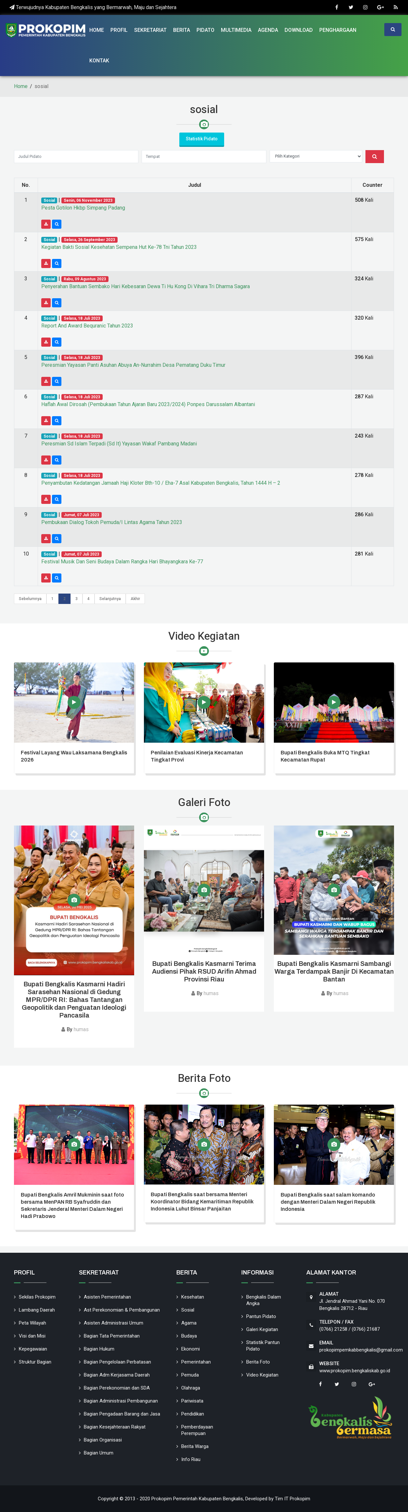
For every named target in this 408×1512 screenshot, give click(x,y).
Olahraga (190, 1388)
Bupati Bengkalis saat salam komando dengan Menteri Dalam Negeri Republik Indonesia (328, 1202)
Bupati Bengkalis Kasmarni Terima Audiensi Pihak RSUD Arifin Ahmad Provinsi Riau (204, 971)
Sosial (187, 1310)
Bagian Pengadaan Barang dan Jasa (122, 1414)
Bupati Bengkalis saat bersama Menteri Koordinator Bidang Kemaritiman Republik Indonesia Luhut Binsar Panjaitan (202, 1201)
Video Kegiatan (262, 1375)
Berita (181, 30)
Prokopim (300, 1499)
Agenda (268, 30)
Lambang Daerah (37, 1310)
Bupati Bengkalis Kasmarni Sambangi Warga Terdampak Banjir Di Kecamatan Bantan (334, 971)
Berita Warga (195, 1446)
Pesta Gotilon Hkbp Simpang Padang (83, 208)
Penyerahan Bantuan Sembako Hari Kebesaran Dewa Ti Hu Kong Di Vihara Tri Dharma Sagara (145, 286)
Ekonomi (190, 1349)
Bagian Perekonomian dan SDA (117, 1388)
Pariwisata (192, 1401)
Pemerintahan (196, 1362)
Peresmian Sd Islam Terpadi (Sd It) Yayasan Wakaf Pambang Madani (119, 444)
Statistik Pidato (202, 138)
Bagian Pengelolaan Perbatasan (117, 1362)
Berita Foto (258, 1362)
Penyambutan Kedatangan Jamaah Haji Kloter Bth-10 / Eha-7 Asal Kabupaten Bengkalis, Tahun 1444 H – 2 (160, 483)
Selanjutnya (110, 598)
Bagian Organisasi (103, 1440)
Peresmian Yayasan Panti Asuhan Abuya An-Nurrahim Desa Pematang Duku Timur (133, 365)
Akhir (135, 598)
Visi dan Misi (32, 1336)
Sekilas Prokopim (37, 1297)
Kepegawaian (33, 1349)
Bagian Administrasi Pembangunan (121, 1401)
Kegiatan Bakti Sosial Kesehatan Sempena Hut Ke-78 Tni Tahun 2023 (119, 247)
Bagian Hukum (99, 1349)
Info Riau (190, 1459)
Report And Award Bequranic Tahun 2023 (87, 326)
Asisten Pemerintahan (107, 1297)
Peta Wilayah (32, 1323)
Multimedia (236, 30)
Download (299, 30)
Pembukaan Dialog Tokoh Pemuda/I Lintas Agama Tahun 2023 (111, 522)
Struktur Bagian (35, 1362)
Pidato (205, 30)
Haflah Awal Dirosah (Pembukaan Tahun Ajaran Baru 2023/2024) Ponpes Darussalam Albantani (148, 404)
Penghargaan (337, 30)
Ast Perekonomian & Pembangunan (122, 1310)
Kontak (99, 61)
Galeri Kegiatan (262, 1329)
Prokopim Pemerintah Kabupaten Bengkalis (197, 1499)
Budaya (189, 1336)
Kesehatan (192, 1297)
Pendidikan (192, 1414)
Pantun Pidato (261, 1316)
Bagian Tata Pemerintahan (112, 1336)
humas (81, 1029)
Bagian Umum (98, 1453)
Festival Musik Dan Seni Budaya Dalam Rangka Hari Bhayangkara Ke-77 (122, 561)
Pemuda (190, 1375)
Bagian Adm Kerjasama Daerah (117, 1375)
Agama (189, 1323)
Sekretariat (150, 30)
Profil (119, 30)
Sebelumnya (30, 598)
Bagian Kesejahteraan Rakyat (115, 1427)
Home (96, 30)
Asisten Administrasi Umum (113, 1323)
